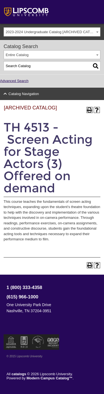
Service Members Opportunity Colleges (38, 342)
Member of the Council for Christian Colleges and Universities (11, 342)
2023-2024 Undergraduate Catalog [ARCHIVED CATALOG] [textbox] (53, 32)
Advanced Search (14, 81)
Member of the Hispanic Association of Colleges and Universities (24, 342)
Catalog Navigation (24, 94)
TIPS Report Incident (53, 342)
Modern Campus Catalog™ (50, 378)
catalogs (19, 374)
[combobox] (52, 31)
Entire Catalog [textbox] (17, 55)
